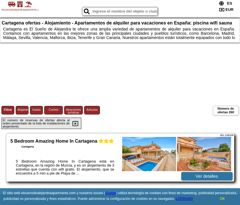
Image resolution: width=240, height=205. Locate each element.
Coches (54, 109)
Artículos (92, 109)
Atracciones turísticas (73, 111)
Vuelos (36, 109)
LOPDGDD (184, 199)
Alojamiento (23, 109)
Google (110, 193)
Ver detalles (206, 176)
